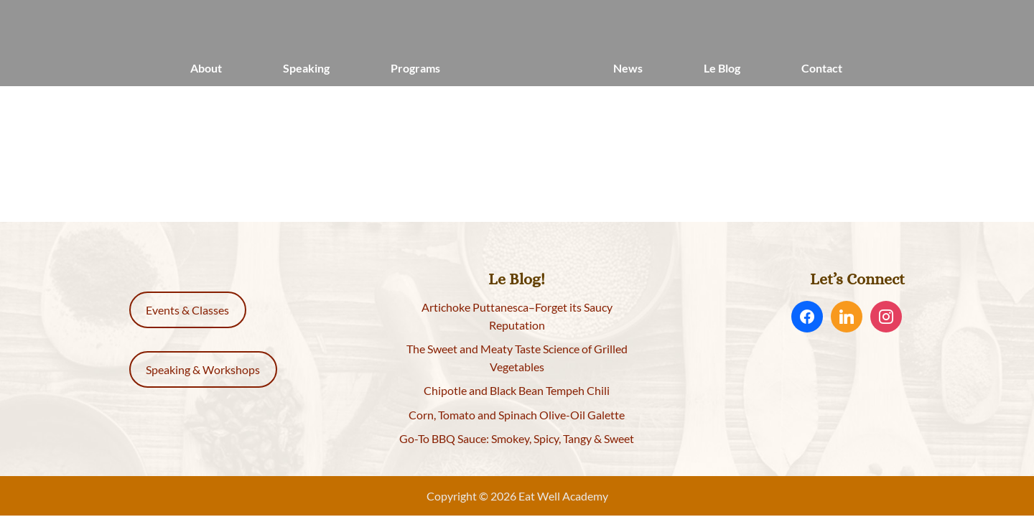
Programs (415, 68)
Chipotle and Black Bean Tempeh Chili (517, 390)
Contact (821, 68)
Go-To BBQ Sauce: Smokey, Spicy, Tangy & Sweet (516, 438)
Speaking (306, 68)
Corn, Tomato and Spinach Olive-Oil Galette (517, 414)
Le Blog (722, 68)
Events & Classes (187, 310)
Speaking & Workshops (203, 369)
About (206, 68)
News (628, 68)
